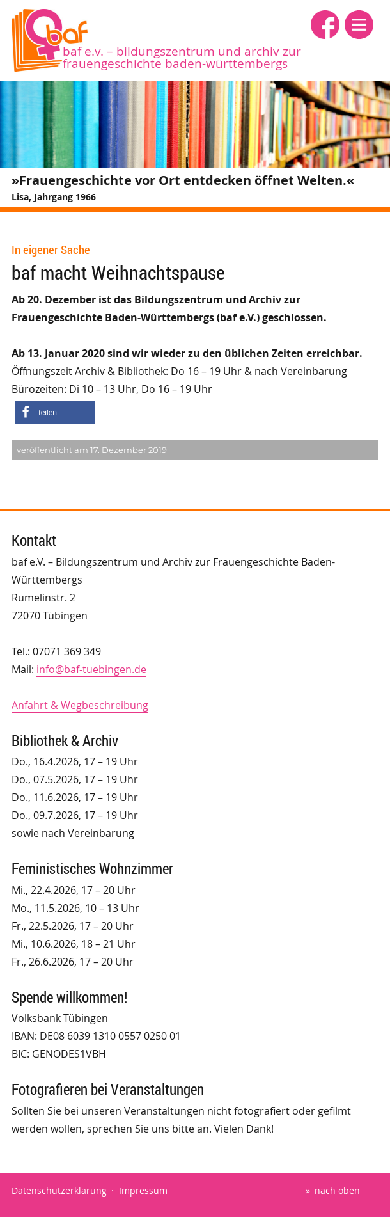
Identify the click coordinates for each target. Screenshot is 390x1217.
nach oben (337, 1190)
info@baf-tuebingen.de (91, 669)
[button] (359, 24)
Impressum (143, 1190)
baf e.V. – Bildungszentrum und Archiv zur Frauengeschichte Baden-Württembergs (182, 57)
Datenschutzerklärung (59, 1190)
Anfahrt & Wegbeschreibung (80, 705)
